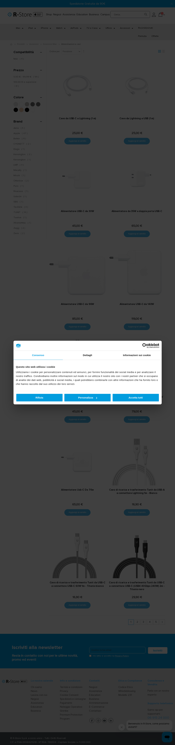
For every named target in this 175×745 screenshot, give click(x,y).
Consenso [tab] (38, 355)
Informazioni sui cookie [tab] (137, 355)
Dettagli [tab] (87, 355)
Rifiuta (39, 397)
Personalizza (87, 397)
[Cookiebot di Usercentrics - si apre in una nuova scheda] (144, 345)
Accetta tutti (136, 397)
